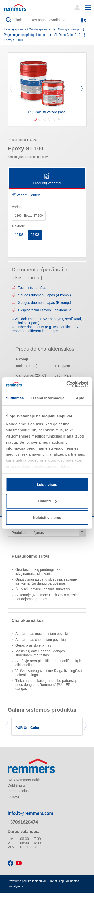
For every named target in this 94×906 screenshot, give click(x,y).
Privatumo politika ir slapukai (27, 881)
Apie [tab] (80, 398)
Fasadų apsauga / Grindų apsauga (27, 29)
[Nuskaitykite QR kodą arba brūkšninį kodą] (83, 20)
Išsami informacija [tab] (48, 398)
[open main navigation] (88, 7)
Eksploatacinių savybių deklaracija (41, 310)
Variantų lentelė (26, 195)
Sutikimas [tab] (15, 398)
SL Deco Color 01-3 (67, 35)
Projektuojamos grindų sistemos (25, 35)
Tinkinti (47, 501)
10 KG (19, 235)
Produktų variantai (47, 179)
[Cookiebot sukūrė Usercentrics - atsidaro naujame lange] (67, 384)
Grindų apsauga (68, 29)
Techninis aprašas (29, 288)
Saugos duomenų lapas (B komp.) (41, 302)
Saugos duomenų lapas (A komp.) (41, 295)
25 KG (35, 235)
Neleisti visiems (47, 517)
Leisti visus (47, 484)
